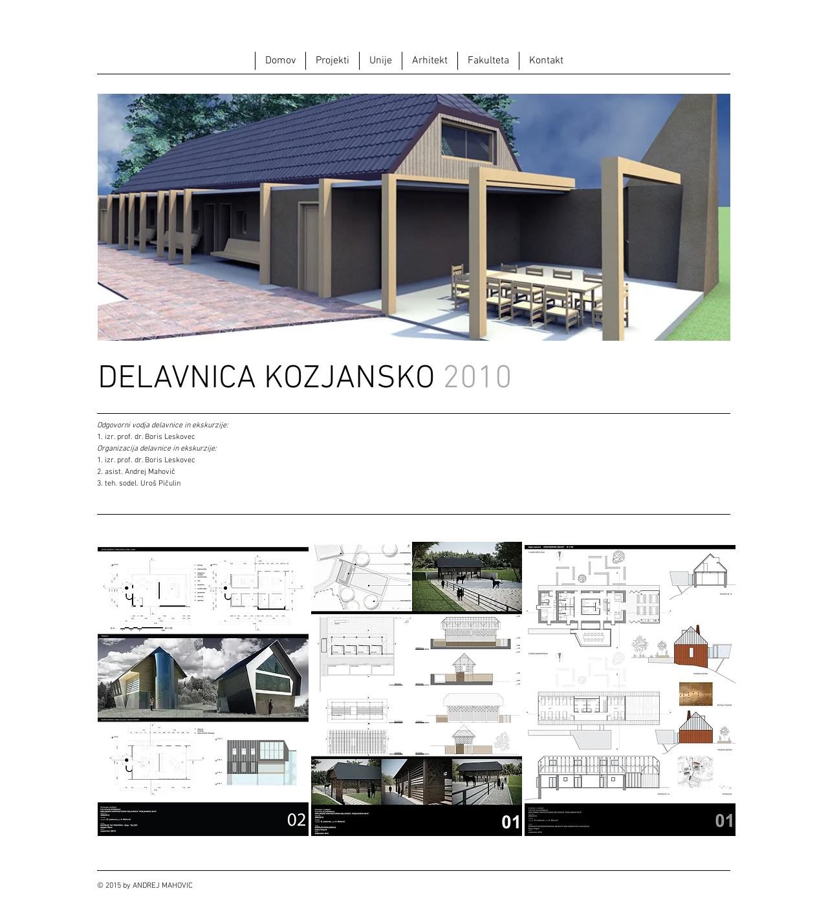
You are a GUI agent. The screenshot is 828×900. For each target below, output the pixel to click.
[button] (332, 61)
